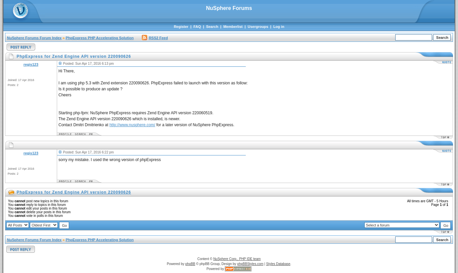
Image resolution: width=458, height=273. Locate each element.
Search (212, 27)
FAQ (197, 27)
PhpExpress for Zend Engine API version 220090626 (74, 192)
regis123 (31, 64)
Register (181, 27)
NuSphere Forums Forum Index (34, 38)
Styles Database (278, 264)
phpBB (190, 264)
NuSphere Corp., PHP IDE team (237, 259)
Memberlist (232, 27)
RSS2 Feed (155, 38)
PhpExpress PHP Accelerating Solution (100, 38)
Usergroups (258, 27)
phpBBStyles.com (250, 264)
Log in (278, 27)
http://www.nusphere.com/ (132, 125)
